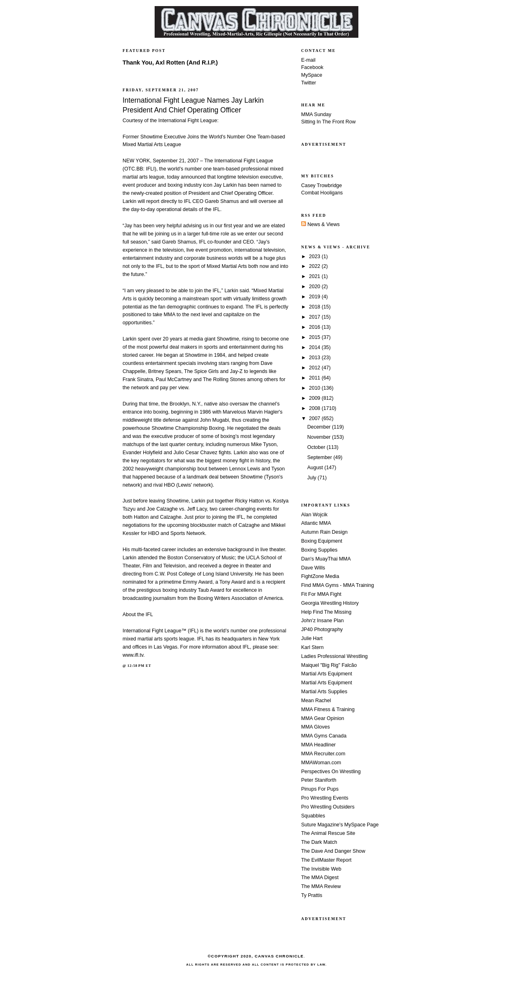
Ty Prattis (311, 895)
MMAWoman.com (321, 762)
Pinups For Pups (319, 789)
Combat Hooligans (322, 193)
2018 (315, 307)
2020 (315, 286)
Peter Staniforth (318, 780)
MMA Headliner (318, 745)
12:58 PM (135, 666)
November (319, 437)
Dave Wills (313, 568)
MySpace (311, 75)
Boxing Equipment (321, 541)
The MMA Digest (319, 877)
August (315, 467)
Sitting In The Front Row (328, 122)
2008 (315, 408)
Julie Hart (312, 638)
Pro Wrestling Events (324, 798)
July (312, 478)
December (319, 427)
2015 (315, 337)
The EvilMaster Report (326, 860)
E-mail (308, 60)
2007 (315, 418)
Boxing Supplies (319, 550)
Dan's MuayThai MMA (326, 559)
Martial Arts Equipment (326, 674)
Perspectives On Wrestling (331, 771)
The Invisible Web (321, 869)
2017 (315, 317)
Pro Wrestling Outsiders (327, 807)
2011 (315, 378)
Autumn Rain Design (324, 532)
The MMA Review (321, 886)
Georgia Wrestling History (330, 603)
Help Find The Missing (326, 612)
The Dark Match (319, 842)
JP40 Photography (322, 629)
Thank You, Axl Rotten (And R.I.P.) (170, 62)
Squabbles (313, 816)
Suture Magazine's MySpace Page (340, 825)
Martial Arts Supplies (324, 691)
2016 (315, 327)
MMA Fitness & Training (328, 709)
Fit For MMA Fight (321, 594)
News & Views (320, 224)
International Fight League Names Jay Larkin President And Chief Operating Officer (193, 105)
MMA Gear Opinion (322, 718)
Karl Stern (312, 647)
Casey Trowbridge (321, 185)
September (320, 457)
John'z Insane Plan (322, 620)
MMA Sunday (316, 114)
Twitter (308, 83)
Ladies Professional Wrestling (334, 656)
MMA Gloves (315, 727)
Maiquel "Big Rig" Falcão (329, 665)
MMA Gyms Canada (324, 736)
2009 (315, 398)
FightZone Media (320, 576)
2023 (315, 256)
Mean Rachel (316, 700)
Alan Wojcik (314, 514)
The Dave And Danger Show (333, 851)
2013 (315, 357)
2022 (315, 266)
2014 (315, 347)
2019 (315, 297)
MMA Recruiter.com (323, 754)
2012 (315, 368)
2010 (315, 388)
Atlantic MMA (316, 523)
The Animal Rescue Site (328, 833)
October (317, 447)
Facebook (312, 67)
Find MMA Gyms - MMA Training (337, 585)
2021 (315, 276)
